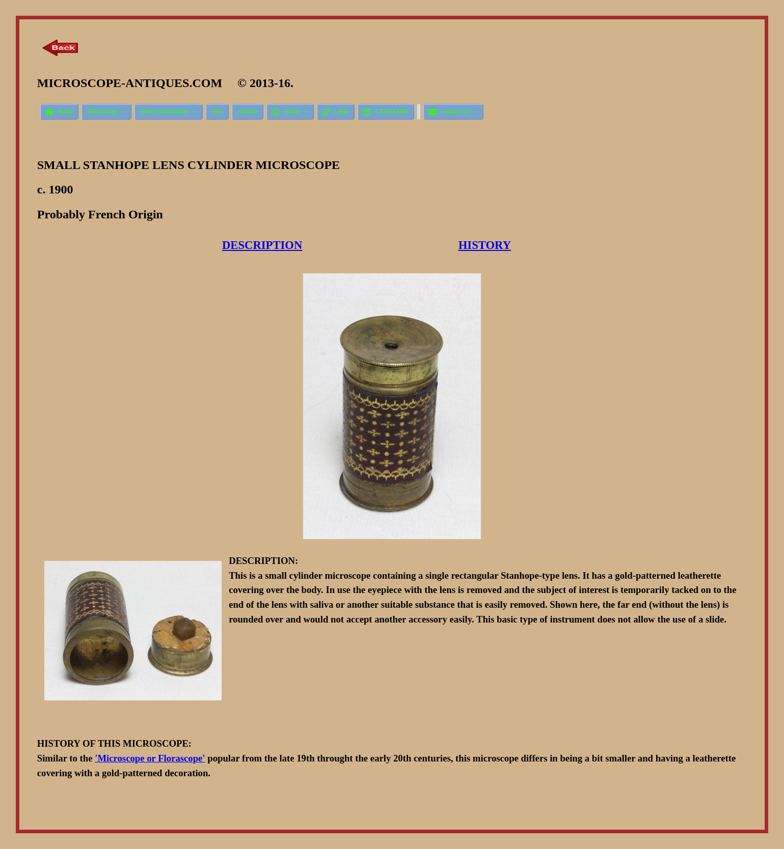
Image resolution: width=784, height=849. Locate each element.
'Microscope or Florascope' (150, 758)
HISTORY (484, 245)
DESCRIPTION (262, 245)
